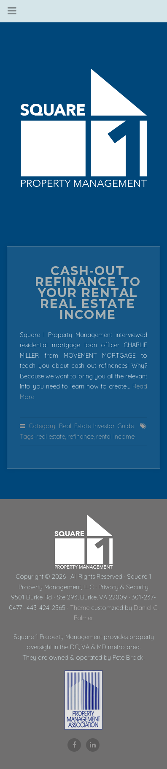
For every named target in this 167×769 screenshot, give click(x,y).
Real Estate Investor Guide (96, 426)
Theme (79, 608)
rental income (115, 436)
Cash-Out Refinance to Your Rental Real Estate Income (88, 292)
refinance (80, 436)
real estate (50, 436)
